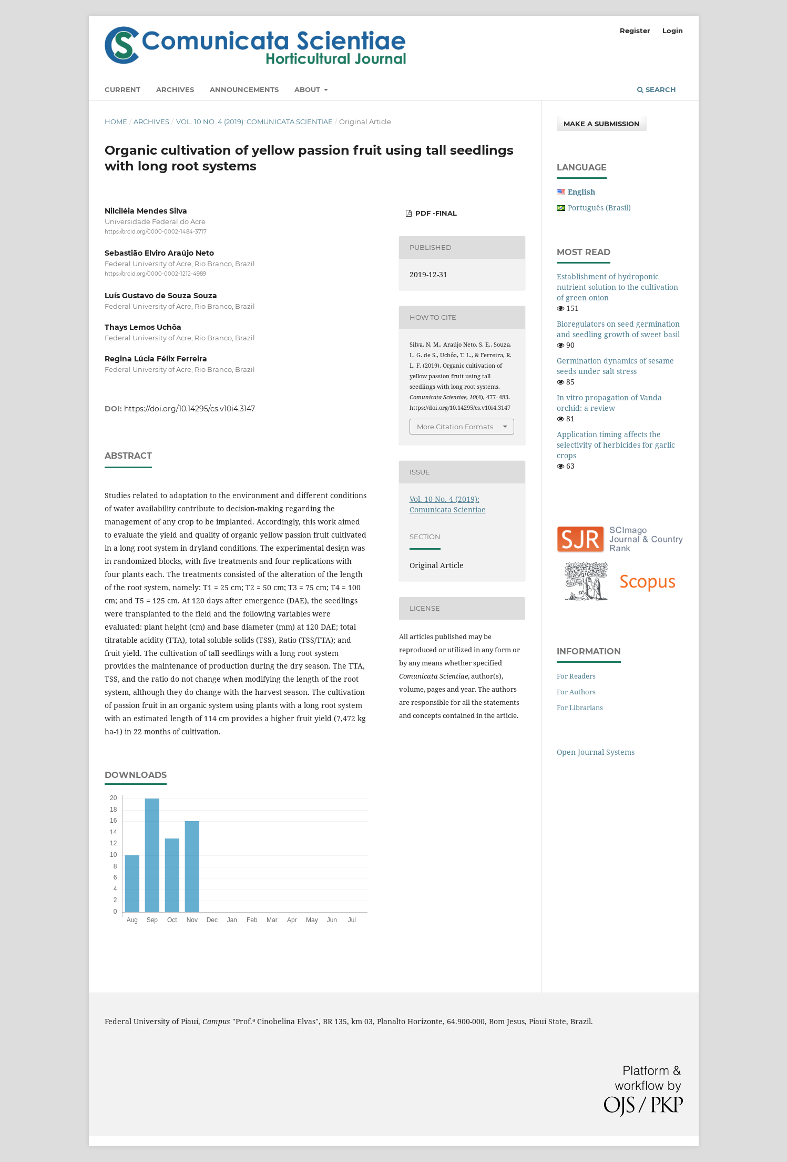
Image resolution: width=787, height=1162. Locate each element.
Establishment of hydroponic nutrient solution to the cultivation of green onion (617, 286)
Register (635, 30)
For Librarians (580, 707)
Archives (175, 89)
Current (122, 89)
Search (656, 89)
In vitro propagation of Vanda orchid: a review (609, 402)
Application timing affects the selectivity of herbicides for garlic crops (616, 444)
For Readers (576, 676)
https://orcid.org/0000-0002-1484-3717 (156, 231)
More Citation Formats (455, 426)
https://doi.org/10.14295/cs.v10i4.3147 (189, 408)
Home (116, 121)
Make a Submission (602, 123)
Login (672, 30)
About (308, 89)
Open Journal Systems (596, 752)
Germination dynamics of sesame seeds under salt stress (615, 366)
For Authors (576, 691)
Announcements (244, 89)
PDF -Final (435, 213)
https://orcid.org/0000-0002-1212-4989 (155, 274)
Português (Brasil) (599, 208)
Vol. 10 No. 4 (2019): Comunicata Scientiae (254, 121)
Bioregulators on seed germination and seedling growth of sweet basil (618, 329)
